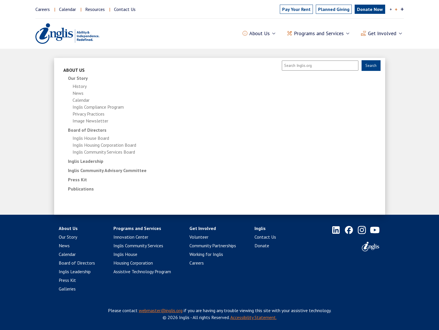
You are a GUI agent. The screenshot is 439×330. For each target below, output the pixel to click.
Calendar (67, 9)
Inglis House (125, 254)
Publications (81, 189)
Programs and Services (137, 228)
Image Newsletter (90, 121)
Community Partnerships (212, 245)
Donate (261, 245)
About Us (74, 70)
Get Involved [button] (382, 33)
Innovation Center (130, 237)
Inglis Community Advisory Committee (107, 170)
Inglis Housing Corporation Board (104, 145)
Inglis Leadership (85, 161)
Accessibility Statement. (253, 317)
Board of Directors (87, 130)
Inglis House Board (91, 138)
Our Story (78, 78)
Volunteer (198, 237)
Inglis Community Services (138, 245)
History (80, 86)
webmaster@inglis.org (161, 310)
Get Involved (202, 228)
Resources (95, 9)
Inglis (260, 228)
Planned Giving (333, 9)
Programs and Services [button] (318, 33)
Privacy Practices (88, 114)
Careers (42, 9)
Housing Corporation (133, 263)
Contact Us (125, 9)
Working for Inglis (206, 254)
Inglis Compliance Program (98, 107)
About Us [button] (259, 33)
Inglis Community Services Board (104, 152)
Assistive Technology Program (142, 271)
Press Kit (77, 179)
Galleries (67, 289)
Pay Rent (296, 9)
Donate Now (370, 9)
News (78, 93)
